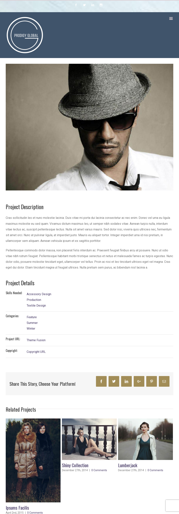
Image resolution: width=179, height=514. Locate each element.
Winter (31, 328)
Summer (32, 323)
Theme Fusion (36, 340)
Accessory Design (39, 294)
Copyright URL (36, 352)
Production (34, 300)
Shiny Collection (75, 465)
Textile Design (36, 305)
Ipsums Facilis (17, 507)
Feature (32, 317)
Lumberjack (127, 465)
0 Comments (99, 470)
